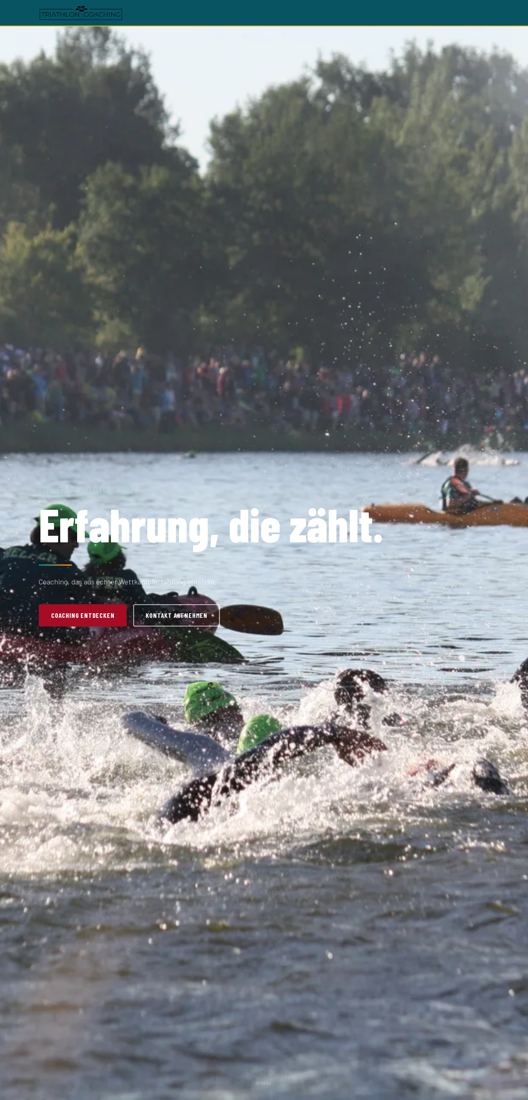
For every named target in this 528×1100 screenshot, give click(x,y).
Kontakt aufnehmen (176, 615)
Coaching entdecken (82, 615)
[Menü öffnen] (483, 13)
